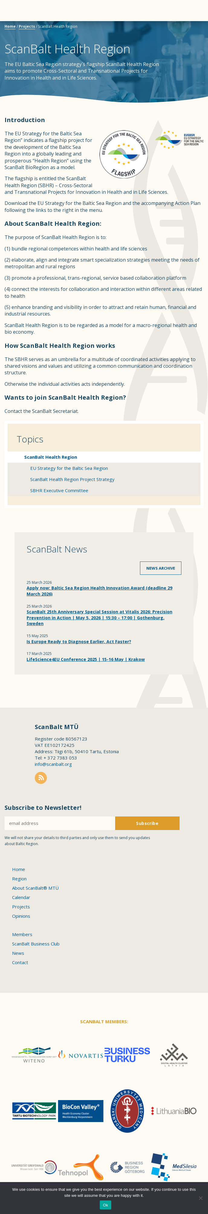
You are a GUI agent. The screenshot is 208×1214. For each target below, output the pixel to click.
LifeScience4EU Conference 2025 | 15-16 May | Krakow (86, 659)
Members (22, 934)
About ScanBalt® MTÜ (35, 888)
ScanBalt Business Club (36, 944)
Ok (105, 1205)
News (18, 953)
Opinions (21, 916)
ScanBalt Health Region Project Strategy (72, 479)
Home (10, 26)
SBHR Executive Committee (59, 490)
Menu (15, 11)
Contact (20, 962)
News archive (160, 568)
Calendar (21, 897)
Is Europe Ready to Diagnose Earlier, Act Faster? (79, 641)
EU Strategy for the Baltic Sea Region (69, 468)
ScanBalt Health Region (50, 457)
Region (19, 879)
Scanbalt (188, 29)
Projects (27, 26)
